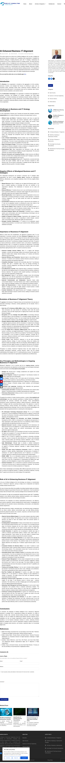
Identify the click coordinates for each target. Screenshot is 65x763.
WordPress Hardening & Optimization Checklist (5, 719)
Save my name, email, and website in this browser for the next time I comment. (17, 672)
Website (1, 667)
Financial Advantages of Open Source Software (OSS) (32, 720)
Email (21, 662)
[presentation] (9, 678)
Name (1, 662)
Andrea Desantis (14, 54)
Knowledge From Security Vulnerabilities (55, 749)
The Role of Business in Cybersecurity (54, 746)
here (25, 75)
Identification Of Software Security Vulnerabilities (17, 719)
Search (50, 86)
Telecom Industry (53, 99)
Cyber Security (52, 93)
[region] (16, 754)
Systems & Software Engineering (26, 54)
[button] (1, 376)
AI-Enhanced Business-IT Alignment (57, 132)
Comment (2, 682)
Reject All (16, 757)
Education (24, 738)
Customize (8, 757)
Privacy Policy (50, 761)
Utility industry (53, 102)
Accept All (24, 757)
